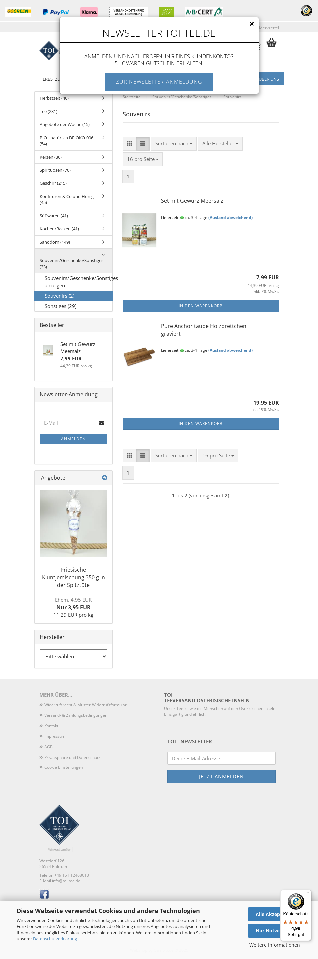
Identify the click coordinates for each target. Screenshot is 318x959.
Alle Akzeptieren (275, 914)
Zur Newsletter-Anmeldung (159, 81)
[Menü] (307, 894)
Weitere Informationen (274, 945)
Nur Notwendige (275, 930)
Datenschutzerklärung (55, 939)
